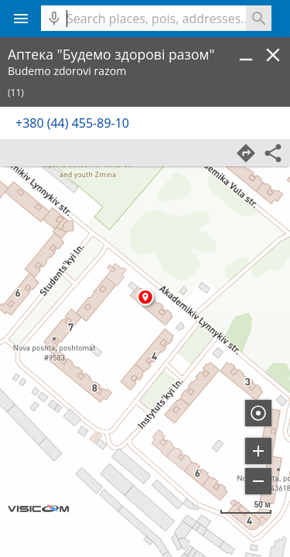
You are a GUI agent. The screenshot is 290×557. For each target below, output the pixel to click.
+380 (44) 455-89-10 (72, 123)
